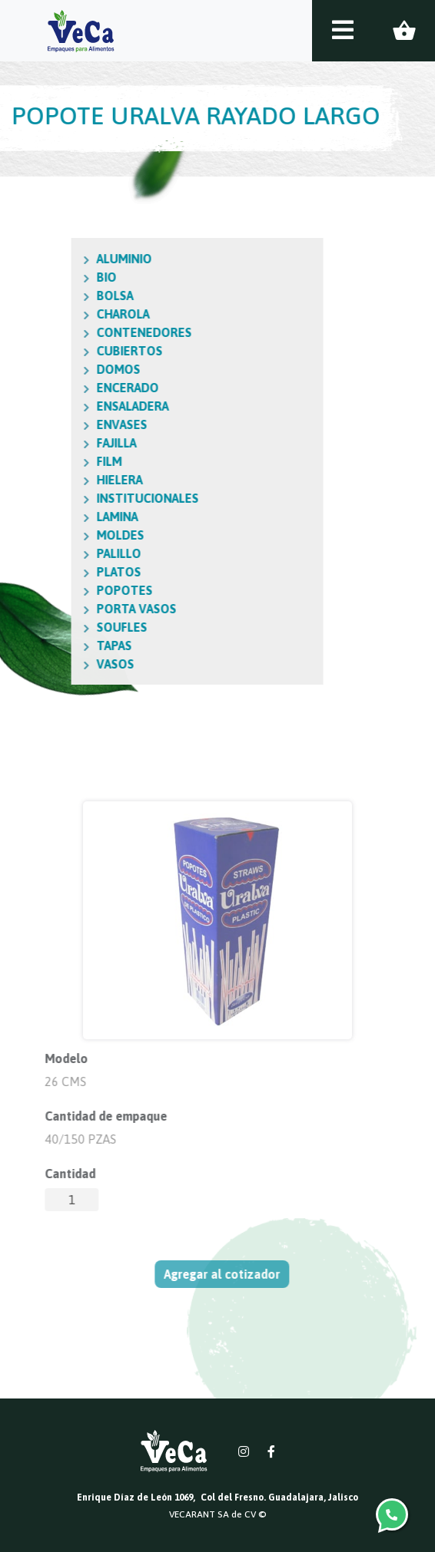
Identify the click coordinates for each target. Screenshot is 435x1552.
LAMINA (60, 516)
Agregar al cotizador (226, 1274)
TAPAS (57, 645)
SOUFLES (65, 627)
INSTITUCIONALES (91, 498)
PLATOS (62, 572)
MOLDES (64, 535)
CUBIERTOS (73, 351)
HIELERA (63, 480)
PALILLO (62, 553)
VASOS (59, 664)
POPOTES (68, 590)
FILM (52, 461)
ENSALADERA (76, 406)
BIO (50, 277)
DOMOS (62, 369)
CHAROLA (66, 314)
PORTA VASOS (80, 608)
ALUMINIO (67, 258)
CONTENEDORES (87, 332)
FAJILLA (60, 443)
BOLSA (58, 295)
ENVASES (65, 424)
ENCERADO (71, 387)
